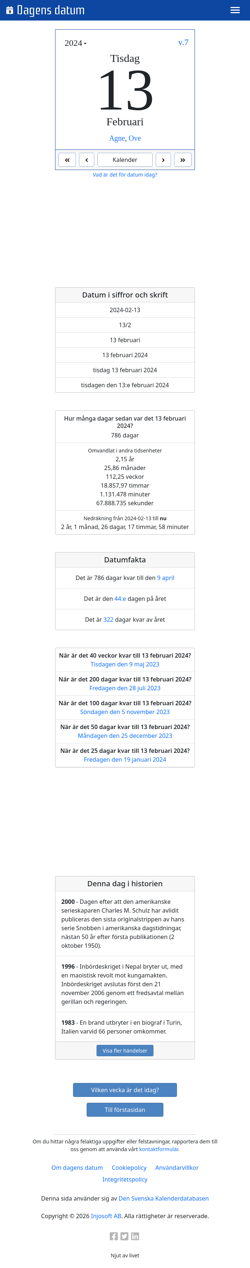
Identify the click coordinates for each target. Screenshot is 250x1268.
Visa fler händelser (125, 1050)
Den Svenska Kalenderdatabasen (164, 1198)
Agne (117, 138)
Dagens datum (51, 10)
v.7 (183, 42)
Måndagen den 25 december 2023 (125, 736)
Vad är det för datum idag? (125, 174)
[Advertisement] (125, 233)
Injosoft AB (106, 1216)
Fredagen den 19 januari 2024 (125, 759)
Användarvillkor (177, 1168)
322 (108, 619)
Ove (135, 138)
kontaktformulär (158, 1149)
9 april (165, 578)
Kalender (125, 160)
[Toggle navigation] (235, 10)
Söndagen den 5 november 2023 (125, 712)
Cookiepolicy (129, 1168)
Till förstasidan (125, 1110)
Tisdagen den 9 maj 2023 (125, 664)
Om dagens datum (77, 1168)
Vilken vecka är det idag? (125, 1090)
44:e (120, 599)
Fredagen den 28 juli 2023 (125, 688)
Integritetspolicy (125, 1179)
